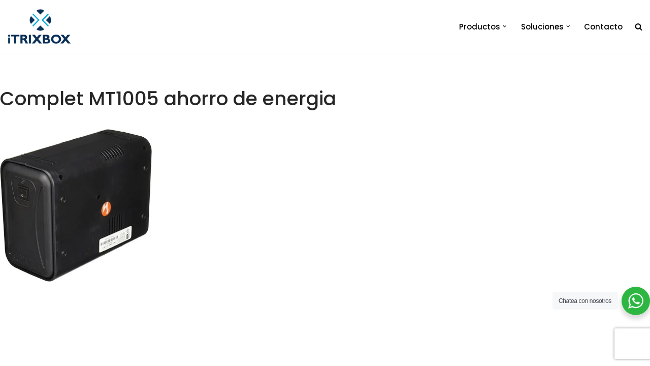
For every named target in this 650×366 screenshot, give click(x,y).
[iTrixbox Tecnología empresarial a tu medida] (39, 26)
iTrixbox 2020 (148, 353)
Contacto (603, 26)
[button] (505, 26)
